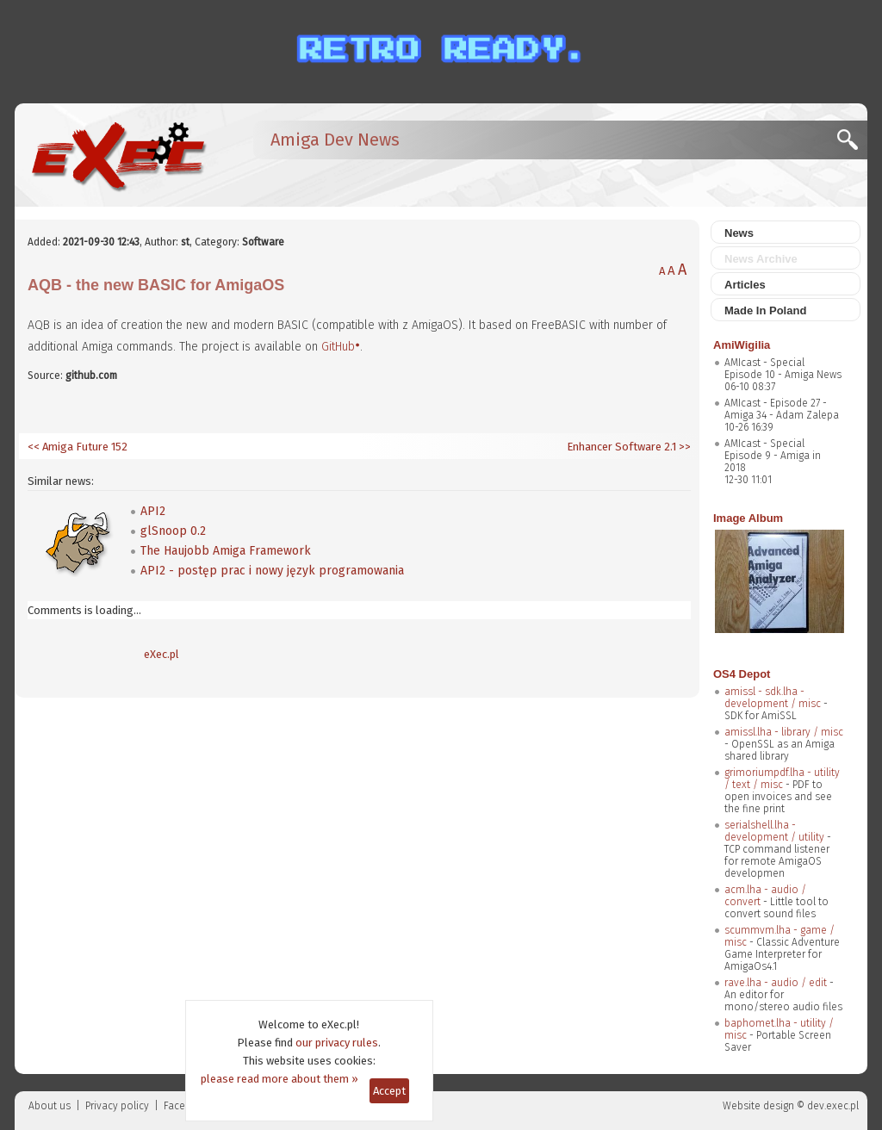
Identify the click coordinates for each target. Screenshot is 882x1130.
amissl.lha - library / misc (783, 732)
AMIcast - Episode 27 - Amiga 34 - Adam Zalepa (781, 409)
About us (49, 1106)
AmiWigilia (741, 344)
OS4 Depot (741, 673)
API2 (152, 511)
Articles (745, 284)
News (739, 233)
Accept (389, 1090)
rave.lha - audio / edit (775, 983)
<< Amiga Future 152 (77, 446)
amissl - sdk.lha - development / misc (772, 698)
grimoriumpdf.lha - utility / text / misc (782, 779)
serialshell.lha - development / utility (774, 831)
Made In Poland (765, 310)
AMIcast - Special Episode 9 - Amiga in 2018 (772, 456)
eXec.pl (161, 654)
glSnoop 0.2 (173, 531)
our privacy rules (336, 1042)
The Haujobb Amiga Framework (225, 550)
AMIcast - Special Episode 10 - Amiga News (783, 369)
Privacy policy (117, 1106)
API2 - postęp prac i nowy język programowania (272, 570)
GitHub (338, 346)
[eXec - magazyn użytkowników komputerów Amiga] (118, 155)
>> (683, 446)
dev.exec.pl (833, 1106)
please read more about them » (279, 1078)
